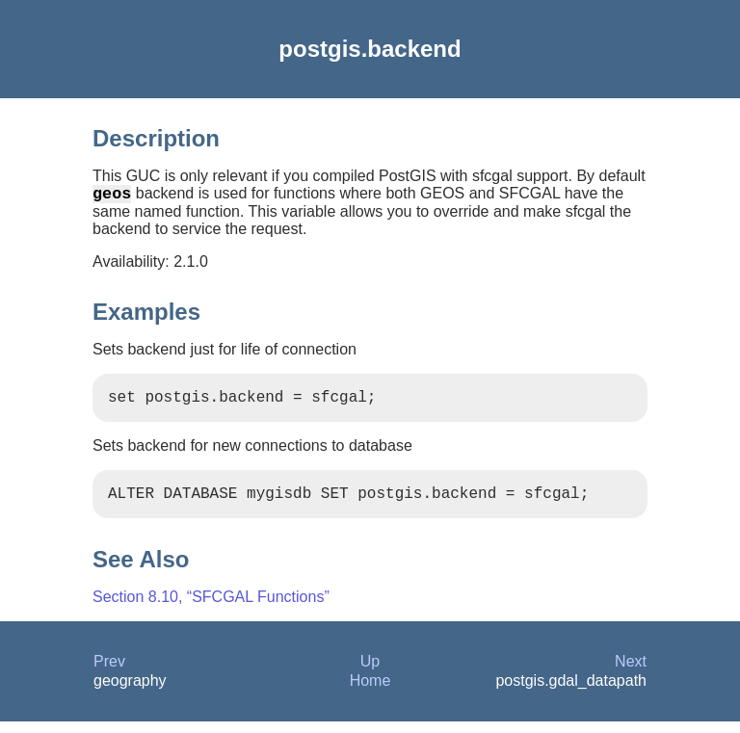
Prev (109, 673)
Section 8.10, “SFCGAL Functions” (211, 608)
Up (370, 673)
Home (370, 692)
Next (631, 673)
